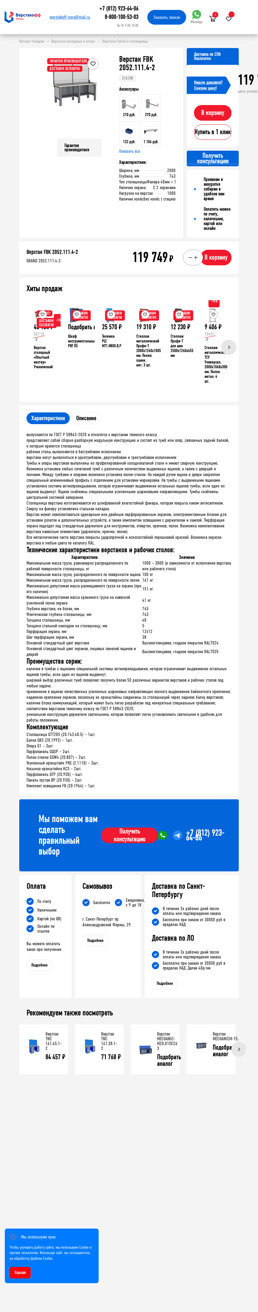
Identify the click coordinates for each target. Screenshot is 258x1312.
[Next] (228, 347)
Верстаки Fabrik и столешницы (125, 41)
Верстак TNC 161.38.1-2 (109, 1041)
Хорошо (20, 1272)
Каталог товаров (31, 41)
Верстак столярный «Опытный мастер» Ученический (43, 357)
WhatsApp (196, 17)
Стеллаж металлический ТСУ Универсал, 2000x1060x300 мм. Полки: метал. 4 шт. (215, 364)
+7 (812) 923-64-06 (118, 8)
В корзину (212, 113)
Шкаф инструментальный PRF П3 (82, 341)
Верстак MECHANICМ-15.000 (229, 1036)
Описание (86, 418)
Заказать (166, 17)
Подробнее (39, 965)
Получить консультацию (129, 835)
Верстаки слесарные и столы (73, 41)
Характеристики (48, 418)
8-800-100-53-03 (121, 17)
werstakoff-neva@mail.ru (70, 17)
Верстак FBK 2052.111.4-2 (52, 252)
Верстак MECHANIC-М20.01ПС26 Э (167, 1041)
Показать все (129, 151)
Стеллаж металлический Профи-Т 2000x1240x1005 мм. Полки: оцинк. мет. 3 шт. (148, 351)
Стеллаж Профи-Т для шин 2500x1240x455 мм (181, 346)
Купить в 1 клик (213, 132)
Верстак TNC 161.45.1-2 (53, 1041)
